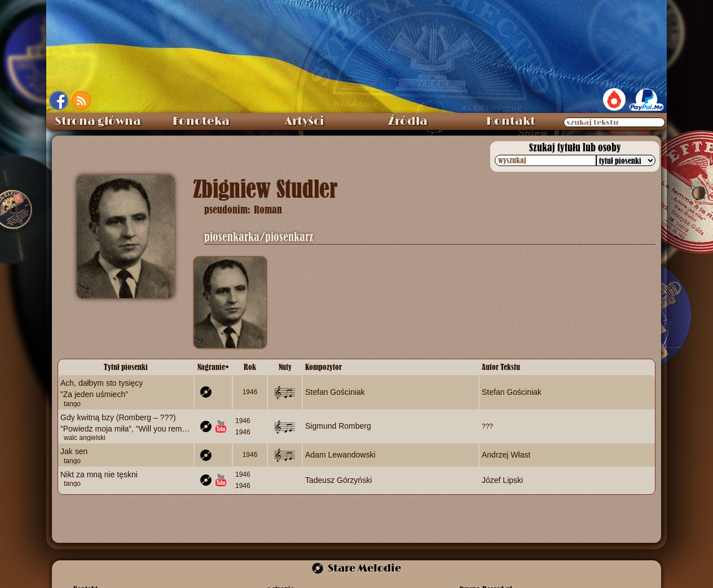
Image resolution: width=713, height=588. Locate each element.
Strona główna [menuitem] (98, 121)
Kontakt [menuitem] (510, 121)
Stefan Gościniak (335, 392)
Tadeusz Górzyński (338, 480)
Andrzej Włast (506, 454)
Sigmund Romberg (338, 425)
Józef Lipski (502, 480)
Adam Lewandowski (340, 454)
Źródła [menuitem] (408, 121)
